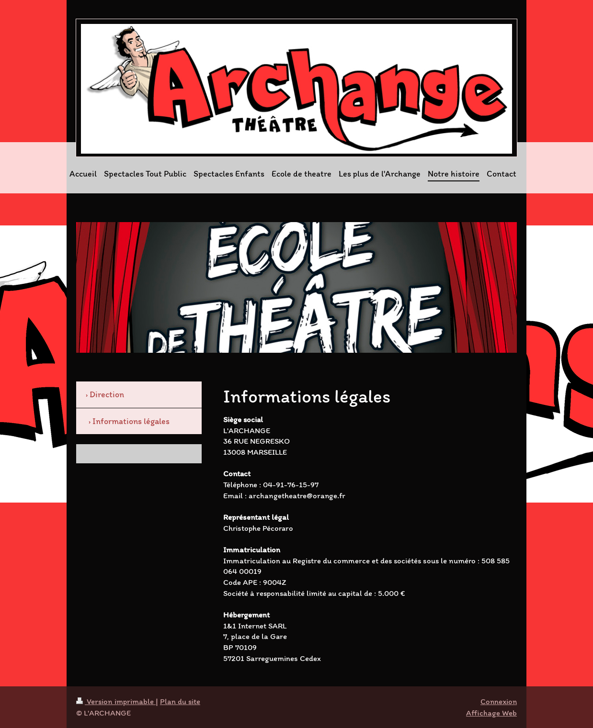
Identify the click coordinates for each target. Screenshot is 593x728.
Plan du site (180, 701)
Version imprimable (116, 701)
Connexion (498, 701)
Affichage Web (491, 712)
